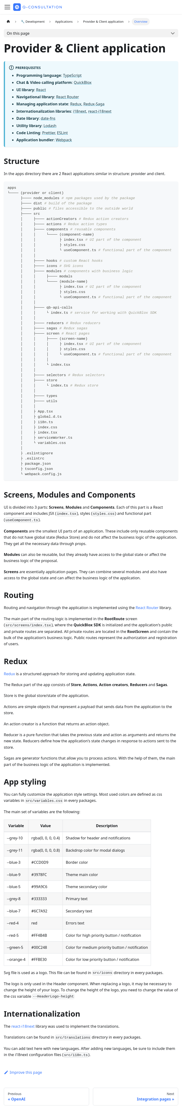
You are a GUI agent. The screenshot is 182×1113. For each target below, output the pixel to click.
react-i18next (99, 111)
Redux (75, 104)
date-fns (48, 118)
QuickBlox (82, 82)
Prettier (48, 132)
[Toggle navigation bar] (7, 7)
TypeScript (72, 75)
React (41, 89)
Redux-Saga (94, 104)
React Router (67, 96)
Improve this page (23, 1072)
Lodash (49, 125)
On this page (18, 33)
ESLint (62, 132)
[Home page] (8, 21)
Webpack (64, 139)
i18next (79, 111)
